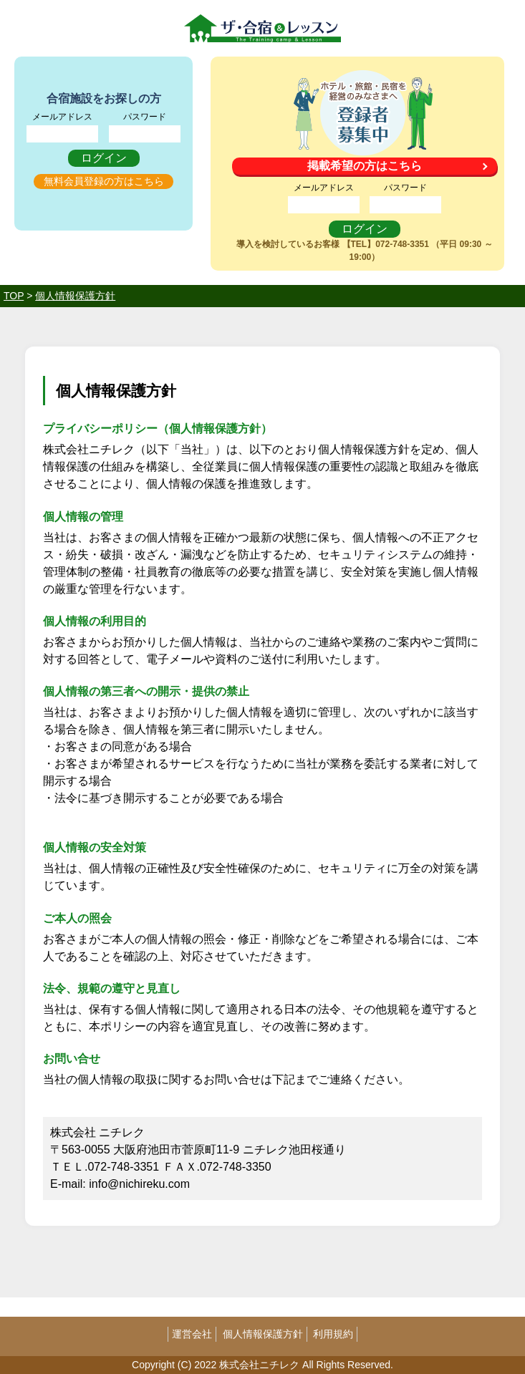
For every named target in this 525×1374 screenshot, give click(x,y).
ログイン (104, 158)
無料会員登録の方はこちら (104, 181)
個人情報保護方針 (263, 1334)
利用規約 (333, 1334)
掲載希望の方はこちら (364, 166)
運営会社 (192, 1334)
